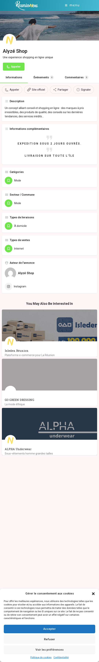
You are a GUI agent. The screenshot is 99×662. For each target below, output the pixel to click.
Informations (14, 77)
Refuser (49, 639)
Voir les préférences (49, 649)
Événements (43, 77)
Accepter (49, 629)
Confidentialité (61, 657)
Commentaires (76, 77)
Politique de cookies (41, 657)
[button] (93, 594)
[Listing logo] (9, 40)
